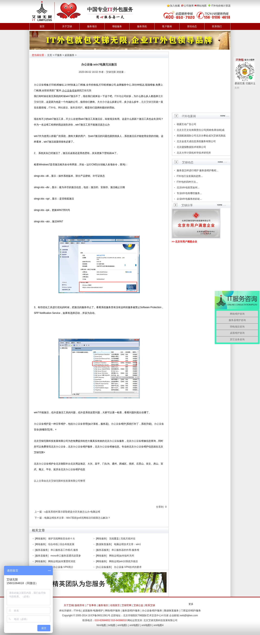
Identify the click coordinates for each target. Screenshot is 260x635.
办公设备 (39, 84)
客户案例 (167, 26)
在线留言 (115, 605)
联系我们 (217, 26)
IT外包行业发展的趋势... (190, 176)
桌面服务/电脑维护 (93, 610)
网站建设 (63, 107)
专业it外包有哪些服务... (189, 193)
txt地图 (112, 625)
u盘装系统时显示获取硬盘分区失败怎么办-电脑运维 (72, 511)
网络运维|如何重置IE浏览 (61, 561)
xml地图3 (146, 625)
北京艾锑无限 (148, 101)
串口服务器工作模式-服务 (64, 550)
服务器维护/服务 (131, 610)
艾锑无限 (86, 90)
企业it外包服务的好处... (189, 198)
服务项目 (92, 26)
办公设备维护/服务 (152, 610)
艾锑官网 (126, 605)
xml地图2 (134, 625)
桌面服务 (69, 55)
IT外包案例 (189, 116)
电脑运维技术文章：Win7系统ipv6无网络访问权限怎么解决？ (77, 517)
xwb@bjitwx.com (189, 615)
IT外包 (118, 96)
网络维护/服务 (112, 610)
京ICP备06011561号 (99, 615)
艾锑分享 (187, 205)
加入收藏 (175, 5)
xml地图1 (122, 625)
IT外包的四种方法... (187, 181)
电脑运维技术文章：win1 (127, 544)
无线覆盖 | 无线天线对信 (122, 538)
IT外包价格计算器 (221, 5)
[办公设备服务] (104, 567)
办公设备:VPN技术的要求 (128, 567)
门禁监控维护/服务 (191, 610)
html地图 (101, 625)
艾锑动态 (187, 162)
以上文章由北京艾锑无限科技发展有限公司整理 (59, 480)
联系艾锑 (150, 605)
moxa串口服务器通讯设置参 (66, 555)
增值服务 (117, 26)
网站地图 (202, 5)
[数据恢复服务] (104, 544)
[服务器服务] (42, 550)
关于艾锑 (67, 26)
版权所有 (79, 605)
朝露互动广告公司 (186, 124)
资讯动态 (192, 26)
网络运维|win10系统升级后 (123, 561)
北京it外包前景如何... (188, 187)
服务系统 (142, 26)
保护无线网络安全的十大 (61, 538)
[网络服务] (40, 538)
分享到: (160, 506)
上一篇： (39, 511)
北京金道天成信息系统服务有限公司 (196, 141)
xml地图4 (159, 625)
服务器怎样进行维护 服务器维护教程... (197, 170)
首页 (42, 26)
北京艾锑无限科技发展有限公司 (160, 620)
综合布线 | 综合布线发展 (61, 544)
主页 (49, 55)
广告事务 (91, 605)
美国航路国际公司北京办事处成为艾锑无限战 (201, 135)
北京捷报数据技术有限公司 (191, 147)
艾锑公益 (138, 605)
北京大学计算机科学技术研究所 (194, 152)
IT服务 (58, 55)
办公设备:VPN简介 (63, 567)
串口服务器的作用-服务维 (125, 550)
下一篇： (39, 517)
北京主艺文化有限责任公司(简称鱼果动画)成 (201, 130)
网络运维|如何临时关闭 (121, 555)
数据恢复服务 (171, 610)
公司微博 (189, 5)
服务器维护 (76, 107)
